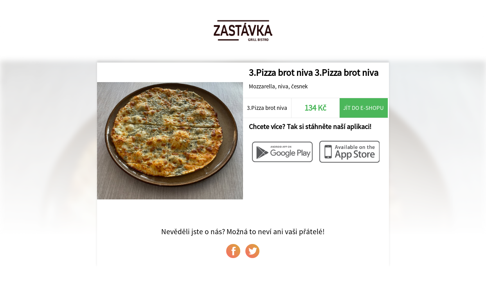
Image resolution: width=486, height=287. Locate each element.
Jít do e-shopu (363, 107)
